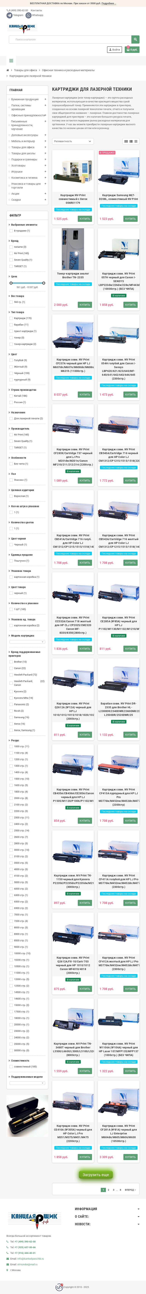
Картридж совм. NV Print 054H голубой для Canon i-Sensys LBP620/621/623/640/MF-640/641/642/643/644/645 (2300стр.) (118, 369)
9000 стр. (21, 947)
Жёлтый (21, 367)
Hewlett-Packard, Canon (29, 683)
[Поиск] (74, 39)
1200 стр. (21, 759)
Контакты (36, 10)
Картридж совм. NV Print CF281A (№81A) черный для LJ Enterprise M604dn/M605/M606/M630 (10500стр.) (118, 1133)
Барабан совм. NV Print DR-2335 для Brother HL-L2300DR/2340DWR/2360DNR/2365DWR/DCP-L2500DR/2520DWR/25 (119, 709)
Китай (21, 396)
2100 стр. (21, 805)
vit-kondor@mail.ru (27, 1264)
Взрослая (21, 496)
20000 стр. (22, 1025)
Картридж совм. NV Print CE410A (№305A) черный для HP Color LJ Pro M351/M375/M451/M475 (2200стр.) (73, 1133)
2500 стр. (22, 830)
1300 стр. (21, 766)
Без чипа (21, 464)
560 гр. (20, 302)
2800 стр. (21, 843)
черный (20, 593)
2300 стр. (22, 818)
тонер (19, 338)
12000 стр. (22, 979)
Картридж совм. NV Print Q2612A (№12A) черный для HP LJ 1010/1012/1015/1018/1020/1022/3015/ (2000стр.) (73, 711)
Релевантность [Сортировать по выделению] (63, 141)
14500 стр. (22, 992)
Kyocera (20, 691)
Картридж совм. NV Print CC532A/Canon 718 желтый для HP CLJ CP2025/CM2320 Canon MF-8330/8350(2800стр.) (73, 625)
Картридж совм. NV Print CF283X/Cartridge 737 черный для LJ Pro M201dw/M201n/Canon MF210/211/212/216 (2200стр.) (73, 457)
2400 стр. (21, 824)
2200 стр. (21, 811)
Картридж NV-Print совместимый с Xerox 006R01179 (73, 199)
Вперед (130, 1190)
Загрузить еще (96, 1174)
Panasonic (22, 704)
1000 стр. (22, 746)
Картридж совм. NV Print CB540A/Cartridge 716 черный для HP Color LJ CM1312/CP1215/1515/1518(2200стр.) (119, 455)
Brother (20, 662)
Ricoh (19, 711)
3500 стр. (21, 863)
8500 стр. (21, 940)
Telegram (14, 15)
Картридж (23, 318)
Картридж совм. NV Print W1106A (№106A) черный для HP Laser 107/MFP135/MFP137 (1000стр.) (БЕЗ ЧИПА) (118, 1049)
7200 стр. (21, 921)
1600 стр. (21, 785)
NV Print (22, 253)
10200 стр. (22, 960)
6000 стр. (21, 889)
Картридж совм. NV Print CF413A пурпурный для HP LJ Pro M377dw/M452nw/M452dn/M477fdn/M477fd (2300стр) (119, 797)
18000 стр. (22, 1018)
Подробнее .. (109, 3)
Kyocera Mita (24, 698)
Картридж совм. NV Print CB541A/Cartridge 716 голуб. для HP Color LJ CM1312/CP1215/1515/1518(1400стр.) (73, 541)
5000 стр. (21, 882)
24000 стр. (22, 1037)
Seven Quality (23, 260)
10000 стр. (22, 953)
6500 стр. (21, 902)
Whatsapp (34, 15)
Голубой (21, 360)
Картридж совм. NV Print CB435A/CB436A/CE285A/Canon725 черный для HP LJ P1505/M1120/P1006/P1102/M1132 (73, 795)
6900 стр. (21, 908)
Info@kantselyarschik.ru (30, 1258)
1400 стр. (21, 772)
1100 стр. (21, 753)
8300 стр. (21, 934)
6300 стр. (21, 895)
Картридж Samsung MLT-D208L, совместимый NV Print (118, 197)
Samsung (22, 717)
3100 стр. (21, 856)
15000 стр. (22, 1005)
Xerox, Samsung (25, 730)
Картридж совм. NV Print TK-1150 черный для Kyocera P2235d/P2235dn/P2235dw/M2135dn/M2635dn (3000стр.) (73, 881)
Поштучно (22, 561)
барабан (21, 325)
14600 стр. (22, 999)
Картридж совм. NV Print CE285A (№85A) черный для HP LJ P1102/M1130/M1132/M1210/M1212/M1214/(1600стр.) (119, 623)
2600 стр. (21, 837)
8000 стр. (21, 928)
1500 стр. (22, 779)
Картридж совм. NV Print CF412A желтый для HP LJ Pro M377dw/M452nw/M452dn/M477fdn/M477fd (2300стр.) (119, 963)
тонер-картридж (25, 344)
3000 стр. (22, 850)
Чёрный (22, 373)
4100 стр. (21, 876)
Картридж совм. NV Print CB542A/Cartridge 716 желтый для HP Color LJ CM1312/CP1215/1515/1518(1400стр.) (119, 541)
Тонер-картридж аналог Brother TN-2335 (73, 275)
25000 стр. (22, 1044)
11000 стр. (22, 973)
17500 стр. (22, 1012)
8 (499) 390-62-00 (17, 10)
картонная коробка (27, 577)
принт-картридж (25, 331)
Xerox (20, 724)
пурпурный (22, 380)
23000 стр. (22, 1031)
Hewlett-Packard (26, 675)
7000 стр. (21, 915)
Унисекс (21, 480)
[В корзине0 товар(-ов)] (132, 49)
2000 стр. (21, 798)
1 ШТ (20, 609)
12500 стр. (22, 986)
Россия (20, 402)
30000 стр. (22, 1050)
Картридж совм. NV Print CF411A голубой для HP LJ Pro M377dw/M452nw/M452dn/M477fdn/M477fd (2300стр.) (119, 881)
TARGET (20, 266)
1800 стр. (21, 792)
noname (20, 247)
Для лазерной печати (29, 418)
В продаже (22, 231)
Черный (21, 545)
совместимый (25, 1067)
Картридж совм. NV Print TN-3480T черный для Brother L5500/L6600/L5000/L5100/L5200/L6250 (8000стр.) (73, 1049)
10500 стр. (22, 966)
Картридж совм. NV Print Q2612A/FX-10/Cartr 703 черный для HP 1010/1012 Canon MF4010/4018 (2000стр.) (73, 965)
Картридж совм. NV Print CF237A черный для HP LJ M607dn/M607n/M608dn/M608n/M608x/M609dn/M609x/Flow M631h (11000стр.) (73, 365)
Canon (20, 668)
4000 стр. (21, 869)
